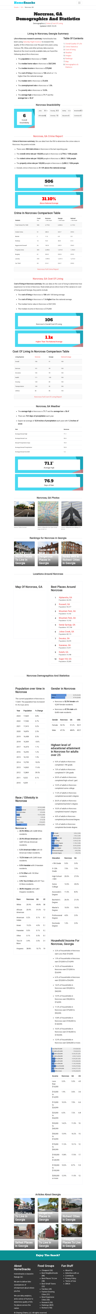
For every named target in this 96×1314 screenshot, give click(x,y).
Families (45, 1289)
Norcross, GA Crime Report (48, 136)
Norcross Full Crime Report (48, 269)
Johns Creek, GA (66, 631)
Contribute (69, 1276)
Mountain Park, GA (67, 611)
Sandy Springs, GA (67, 625)
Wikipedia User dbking (72, 527)
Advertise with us (72, 1273)
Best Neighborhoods (50, 1273)
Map (67, 61)
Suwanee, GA (65, 645)
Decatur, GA (64, 638)
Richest (45, 1308)
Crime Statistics (71, 47)
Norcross (37, 357)
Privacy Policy (70, 1278)
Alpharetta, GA (65, 597)
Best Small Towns (49, 1284)
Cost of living (70, 50)
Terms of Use (70, 1281)
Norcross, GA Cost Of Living (48, 278)
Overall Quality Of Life (73, 44)
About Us (68, 1270)
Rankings (69, 58)
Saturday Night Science (32, 42)
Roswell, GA (64, 604)
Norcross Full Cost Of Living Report (48, 397)
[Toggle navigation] (79, 3)
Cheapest (45, 1270)
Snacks (24, 3)
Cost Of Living (57, 23)
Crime (48, 23)
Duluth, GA (63, 652)
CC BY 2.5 (43, 529)
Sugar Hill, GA (65, 659)
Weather (68, 53)
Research (45, 1302)
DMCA (67, 1284)
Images (68, 55)
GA (22, 7)
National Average (66, 357)
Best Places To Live (49, 1278)
